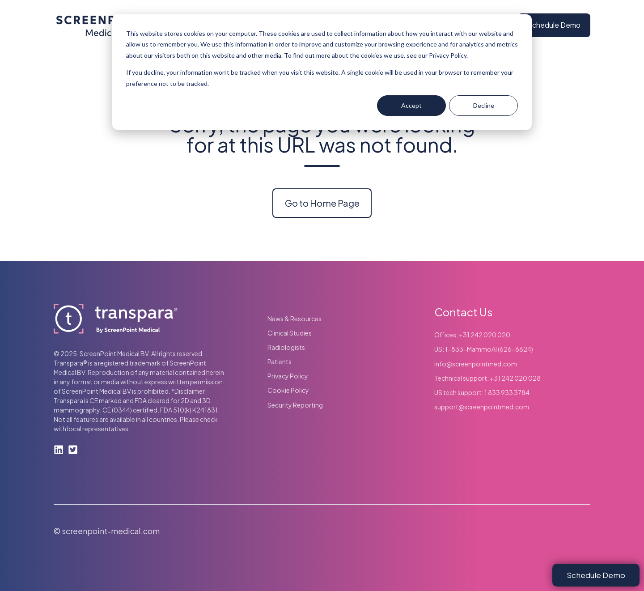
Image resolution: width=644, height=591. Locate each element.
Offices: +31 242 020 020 (472, 335)
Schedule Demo (553, 25)
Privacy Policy (287, 376)
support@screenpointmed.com (481, 407)
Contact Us (463, 312)
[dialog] (322, 72)
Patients (279, 361)
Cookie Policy (288, 390)
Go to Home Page (322, 202)
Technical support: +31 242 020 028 (487, 378)
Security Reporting (295, 405)
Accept (411, 105)
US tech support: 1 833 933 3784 (482, 392)
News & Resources (294, 319)
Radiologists (286, 347)
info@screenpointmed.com (475, 364)
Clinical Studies (289, 333)
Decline (483, 105)
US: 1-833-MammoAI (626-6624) (483, 349)
